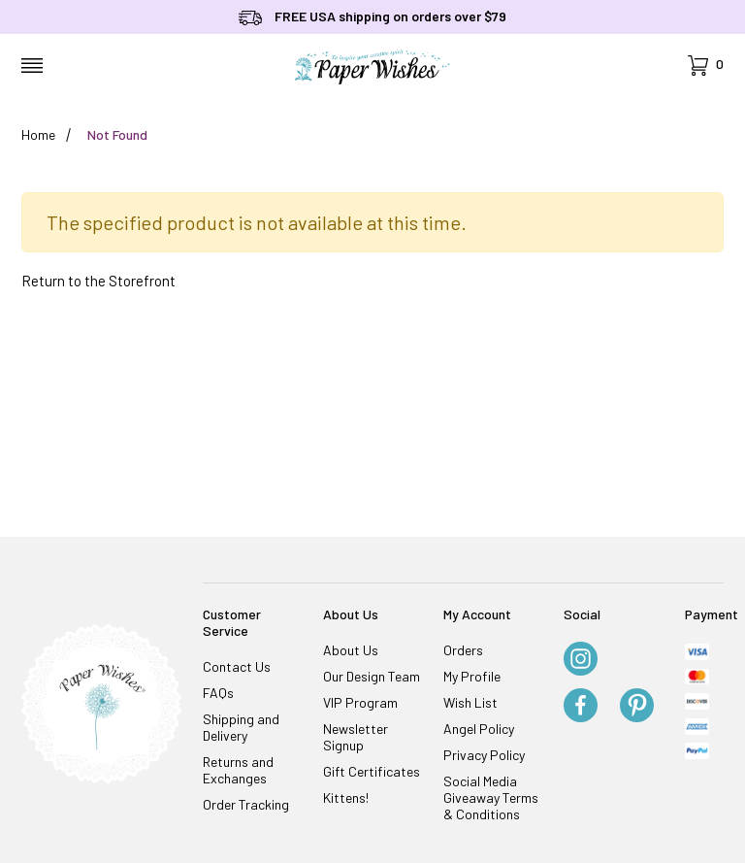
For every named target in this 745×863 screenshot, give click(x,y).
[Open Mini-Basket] (706, 65)
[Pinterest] (637, 706)
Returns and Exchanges (238, 769)
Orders (463, 650)
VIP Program (360, 702)
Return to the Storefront (98, 280)
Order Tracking (246, 804)
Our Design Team (371, 676)
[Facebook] (581, 706)
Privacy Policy (484, 755)
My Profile (472, 676)
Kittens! (346, 797)
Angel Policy (478, 728)
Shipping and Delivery (241, 727)
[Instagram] (581, 660)
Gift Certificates (371, 771)
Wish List (470, 702)
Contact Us (237, 666)
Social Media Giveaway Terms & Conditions (490, 797)
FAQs (218, 692)
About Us (350, 650)
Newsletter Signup (355, 736)
